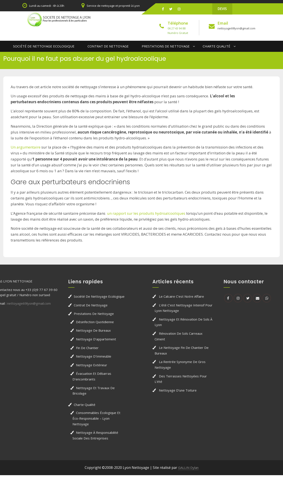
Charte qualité (216, 45)
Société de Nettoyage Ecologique (43, 45)
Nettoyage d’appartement (68, 338)
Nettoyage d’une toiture (206, 389)
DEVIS (222, 8)
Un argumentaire (25, 146)
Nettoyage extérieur (63, 364)
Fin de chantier (59, 347)
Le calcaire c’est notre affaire (209, 296)
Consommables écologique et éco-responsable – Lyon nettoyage (68, 417)
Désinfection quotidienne (67, 321)
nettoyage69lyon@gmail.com (235, 28)
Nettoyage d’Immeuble (65, 355)
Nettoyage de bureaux (65, 330)
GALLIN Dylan (188, 467)
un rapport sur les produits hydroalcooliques (146, 212)
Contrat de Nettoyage (108, 45)
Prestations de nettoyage (166, 45)
